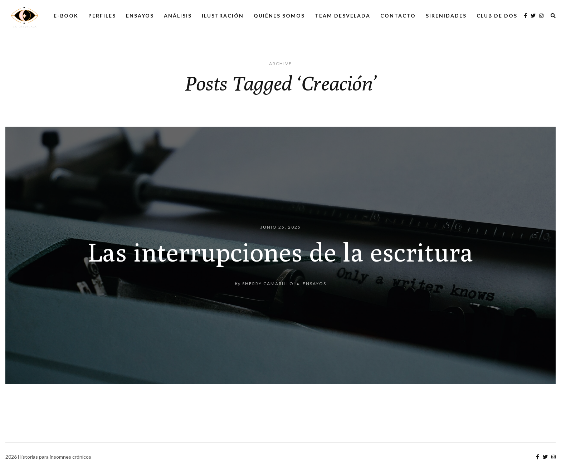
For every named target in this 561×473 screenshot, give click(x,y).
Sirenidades (446, 16)
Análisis (178, 16)
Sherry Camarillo (268, 283)
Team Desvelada (342, 16)
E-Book (66, 16)
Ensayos (140, 16)
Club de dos (497, 16)
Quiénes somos (279, 16)
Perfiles (102, 16)
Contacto (398, 16)
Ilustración (223, 16)
